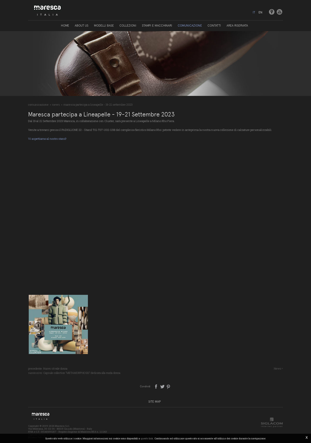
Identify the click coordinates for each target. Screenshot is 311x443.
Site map (154, 401)
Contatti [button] (214, 25)
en (260, 12)
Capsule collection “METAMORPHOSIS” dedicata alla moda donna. (82, 373)
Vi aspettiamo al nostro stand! (47, 139)
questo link (147, 438)
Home (65, 25)
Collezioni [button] (127, 25)
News (56, 104)
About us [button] (81, 25)
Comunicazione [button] (190, 25)
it (254, 12)
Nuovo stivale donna (55, 368)
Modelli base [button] (104, 25)
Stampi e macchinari (157, 25)
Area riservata (237, 25)
